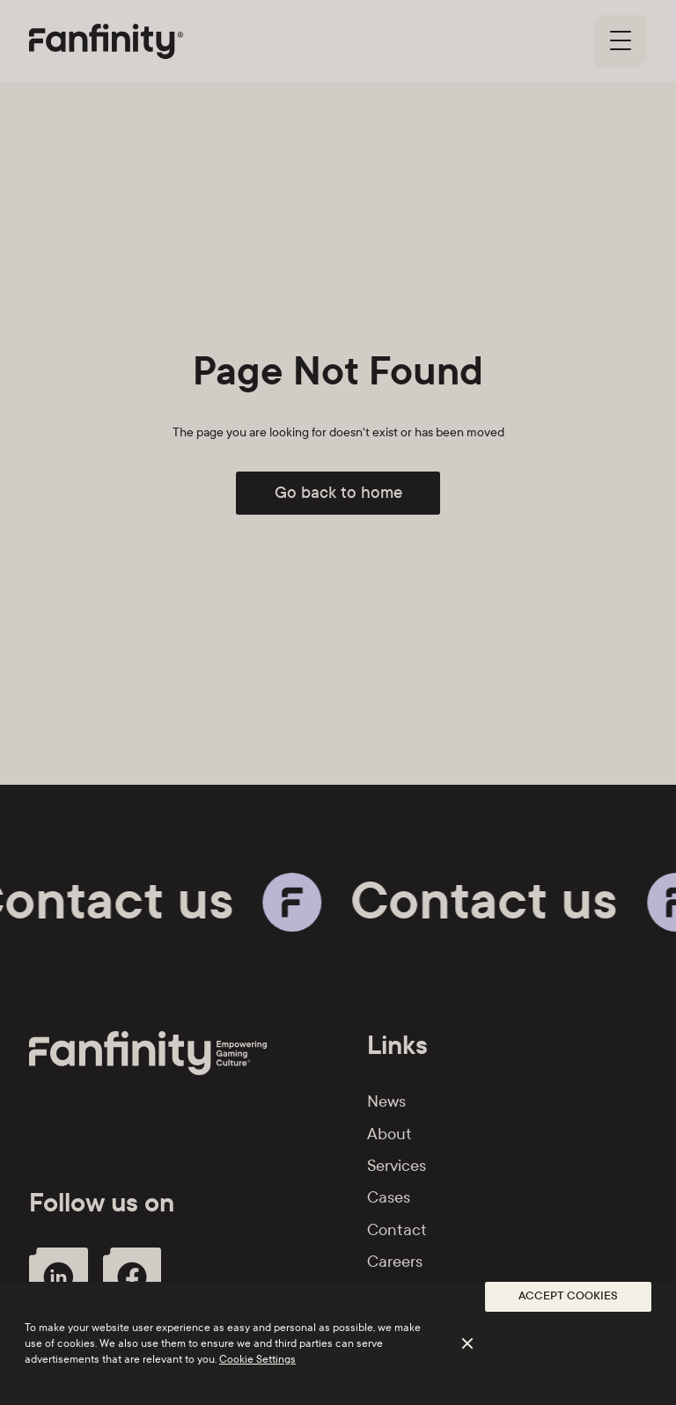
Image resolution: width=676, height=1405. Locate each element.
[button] (568, 1297)
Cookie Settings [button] (257, 1359)
